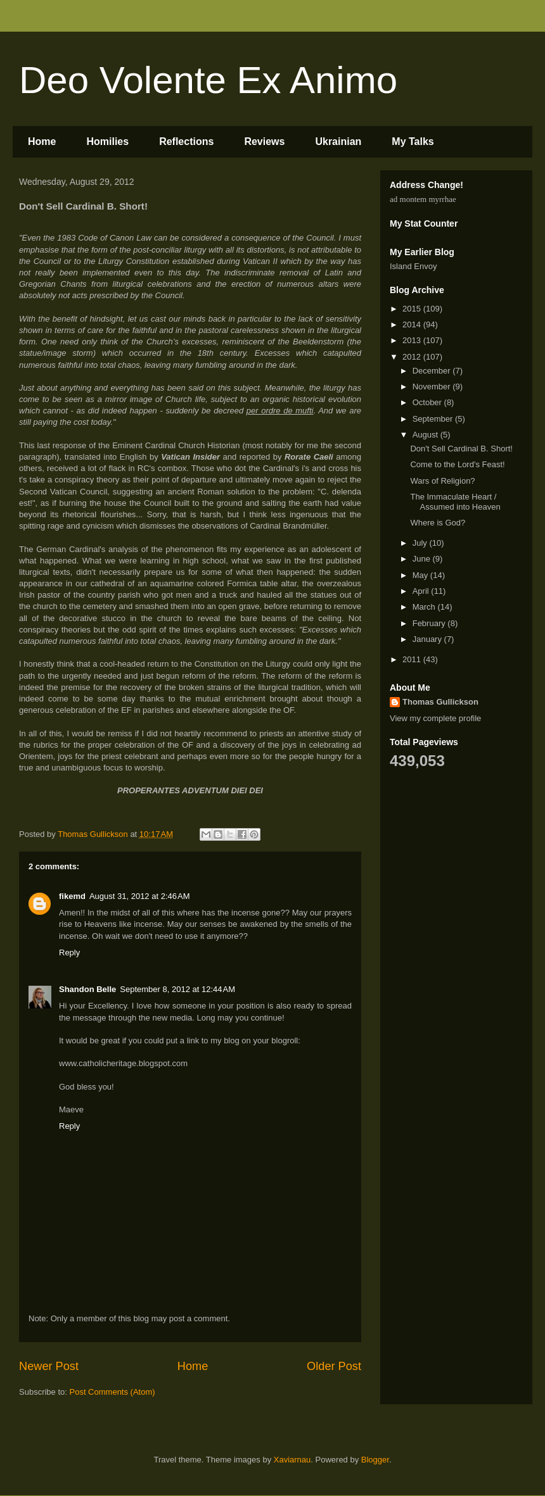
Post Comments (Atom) (112, 1392)
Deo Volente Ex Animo (208, 80)
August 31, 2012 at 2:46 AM (139, 896)
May (421, 575)
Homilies (107, 141)
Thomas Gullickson (440, 702)
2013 (412, 340)
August (426, 434)
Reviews (264, 141)
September (434, 419)
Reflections (186, 141)
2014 (412, 324)
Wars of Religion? (442, 481)
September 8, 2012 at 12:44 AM (177, 989)
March (425, 607)
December (433, 370)
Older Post (334, 1366)
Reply (69, 952)
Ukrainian (338, 141)
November (433, 386)
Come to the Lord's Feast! (457, 464)
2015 (412, 308)
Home (42, 141)
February (430, 623)
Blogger (375, 1459)
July (421, 543)
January (428, 639)
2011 (412, 659)
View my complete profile (435, 718)
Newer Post (49, 1366)
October (428, 402)
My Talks (412, 141)
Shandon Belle (87, 989)
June (423, 558)
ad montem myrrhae (423, 199)
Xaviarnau (292, 1459)
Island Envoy (413, 266)
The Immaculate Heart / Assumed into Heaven (455, 502)
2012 (412, 356)
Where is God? (437, 522)
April (422, 591)
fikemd (72, 896)
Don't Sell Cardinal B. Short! (461, 448)
